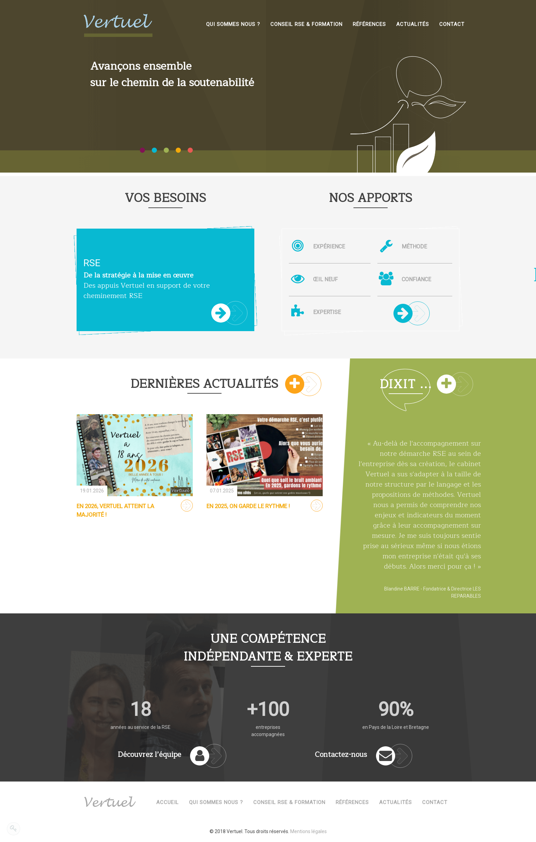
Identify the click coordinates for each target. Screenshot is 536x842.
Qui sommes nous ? (216, 802)
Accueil (167, 802)
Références (352, 802)
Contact (434, 802)
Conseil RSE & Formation (289, 802)
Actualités (395, 802)
